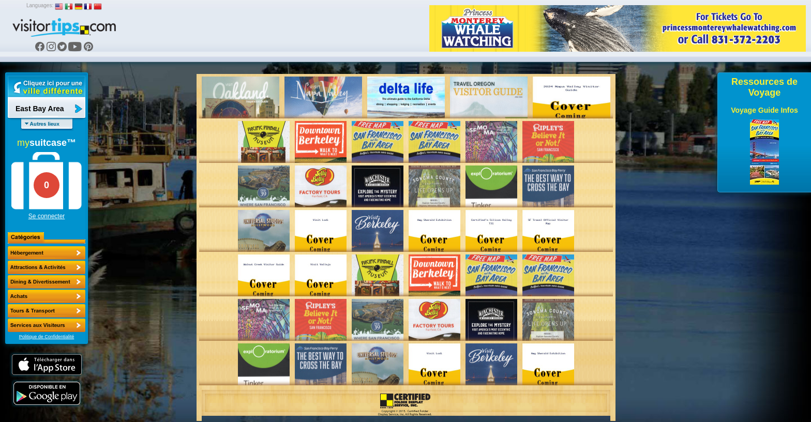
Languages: (39, 5)
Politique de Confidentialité (46, 336)
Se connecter (46, 216)
